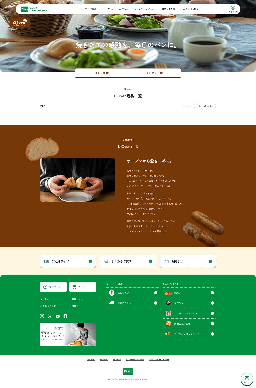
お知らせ (44, 299)
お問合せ (73, 306)
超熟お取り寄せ (170, 9)
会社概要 (117, 359)
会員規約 (104, 359)
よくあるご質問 (48, 306)
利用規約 (91, 359)
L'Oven (110, 9)
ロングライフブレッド (145, 9)
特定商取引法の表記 (135, 359)
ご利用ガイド (76, 299)
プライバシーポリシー (159, 359)
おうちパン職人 (191, 9)
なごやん (123, 9)
